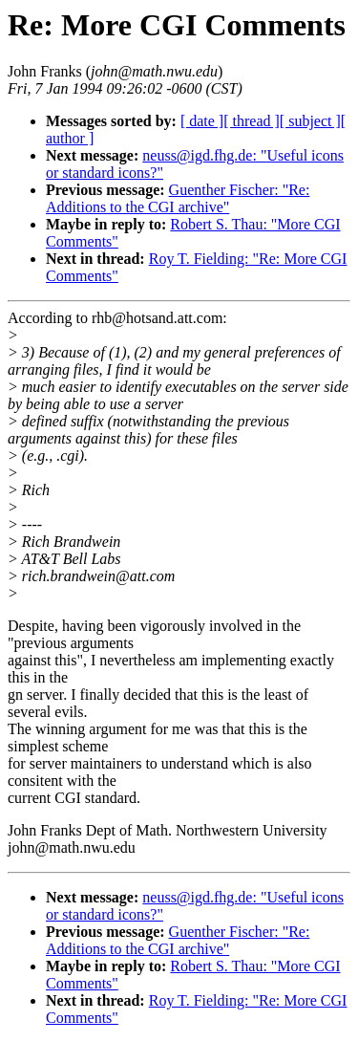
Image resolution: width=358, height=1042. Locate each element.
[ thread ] (251, 121)
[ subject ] (310, 121)
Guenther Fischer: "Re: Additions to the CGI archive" (177, 198)
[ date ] (201, 121)
